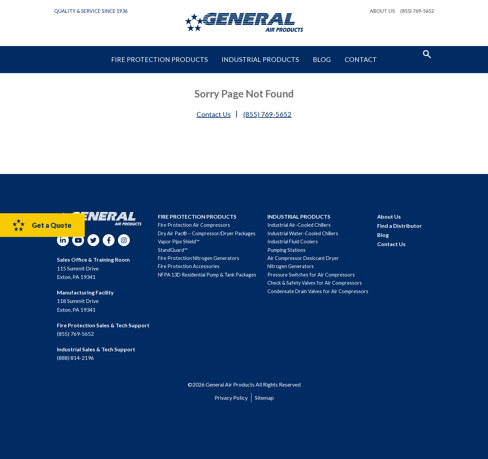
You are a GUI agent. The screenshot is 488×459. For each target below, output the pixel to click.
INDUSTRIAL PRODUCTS (298, 216)
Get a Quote (42, 225)
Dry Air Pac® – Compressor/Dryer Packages (207, 233)
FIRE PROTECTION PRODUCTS (197, 216)
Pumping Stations (286, 250)
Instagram (124, 240)
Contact (328, 53)
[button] (427, 53)
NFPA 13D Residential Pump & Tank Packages (207, 275)
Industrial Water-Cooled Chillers (302, 233)
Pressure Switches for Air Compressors (311, 275)
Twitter (93, 240)
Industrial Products (257, 53)
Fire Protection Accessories (189, 266)
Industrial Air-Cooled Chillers (299, 225)
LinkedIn (63, 240)
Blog (301, 53)
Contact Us (214, 114)
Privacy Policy (231, 397)
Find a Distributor (399, 225)
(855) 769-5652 (417, 11)
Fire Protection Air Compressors (194, 225)
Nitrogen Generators (290, 266)
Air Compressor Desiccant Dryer (303, 258)
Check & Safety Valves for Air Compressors (314, 283)
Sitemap (264, 397)
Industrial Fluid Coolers (292, 241)
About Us (382, 11)
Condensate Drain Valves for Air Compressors (317, 291)
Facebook (109, 240)
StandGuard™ (172, 250)
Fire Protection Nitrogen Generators (198, 258)
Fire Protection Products (184, 53)
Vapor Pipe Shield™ (178, 241)
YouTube (78, 240)
